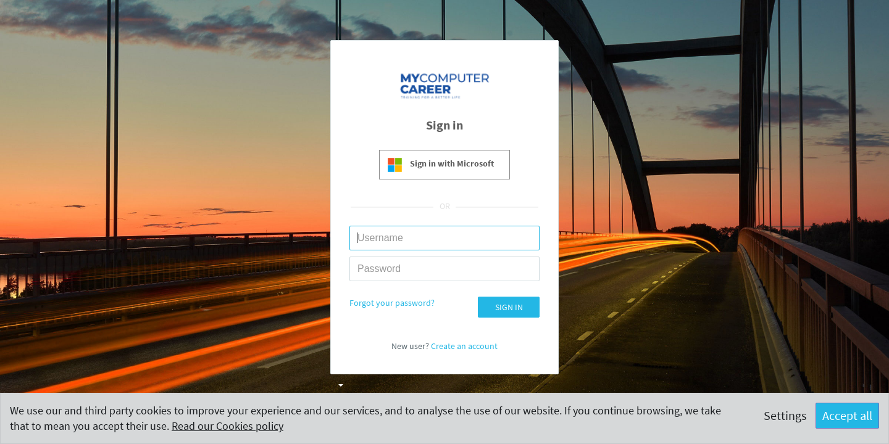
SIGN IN (509, 307)
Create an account (464, 346)
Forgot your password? (392, 302)
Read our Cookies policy (227, 426)
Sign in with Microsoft (452, 163)
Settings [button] (785, 415)
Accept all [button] (847, 415)
